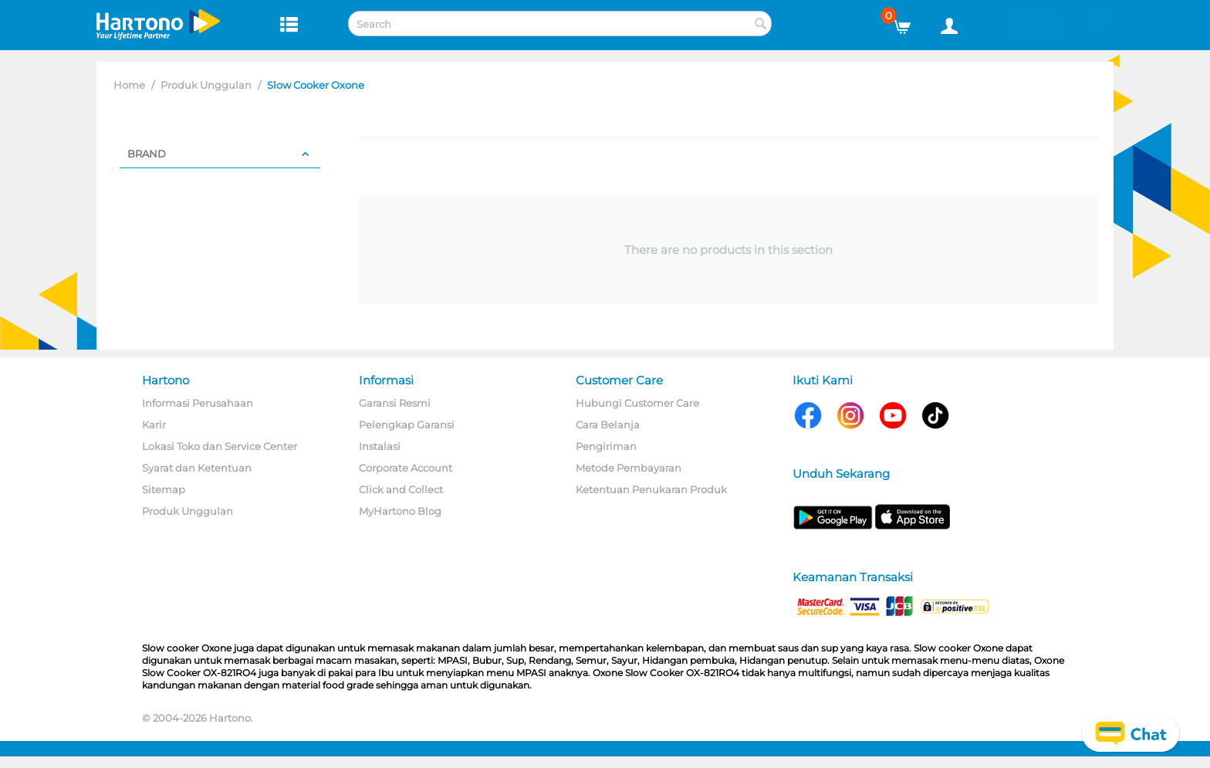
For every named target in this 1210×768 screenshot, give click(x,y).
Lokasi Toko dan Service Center (219, 446)
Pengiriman (606, 446)
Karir (154, 424)
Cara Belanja (608, 424)
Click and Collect (401, 489)
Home (129, 85)
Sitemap (163, 489)
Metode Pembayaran (628, 468)
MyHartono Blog (400, 511)
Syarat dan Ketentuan (197, 468)
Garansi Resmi (395, 403)
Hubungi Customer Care (637, 403)
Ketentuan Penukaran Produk (651, 489)
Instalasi (380, 446)
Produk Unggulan (206, 85)
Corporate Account (405, 468)
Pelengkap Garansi (407, 424)
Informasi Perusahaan (197, 403)
